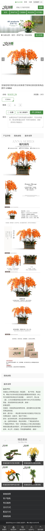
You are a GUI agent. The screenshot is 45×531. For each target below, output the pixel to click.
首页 (5, 12)
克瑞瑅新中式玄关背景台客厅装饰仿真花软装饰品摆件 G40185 (11, 463)
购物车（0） (39, 2)
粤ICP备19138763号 (33, 523)
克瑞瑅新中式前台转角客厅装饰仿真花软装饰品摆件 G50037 (32, 463)
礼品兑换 (20, 2)
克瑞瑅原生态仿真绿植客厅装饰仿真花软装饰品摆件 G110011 (32, 485)
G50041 (7, 99)
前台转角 (28, 35)
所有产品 (14, 12)
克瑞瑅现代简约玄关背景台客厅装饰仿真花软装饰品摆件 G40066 (11, 485)
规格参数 (17, 136)
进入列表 (39, 35)
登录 (25, 2)
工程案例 (22, 12)
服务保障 (28, 136)
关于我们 (39, 12)
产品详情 (6, 136)
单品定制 (31, 12)
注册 (30, 2)
